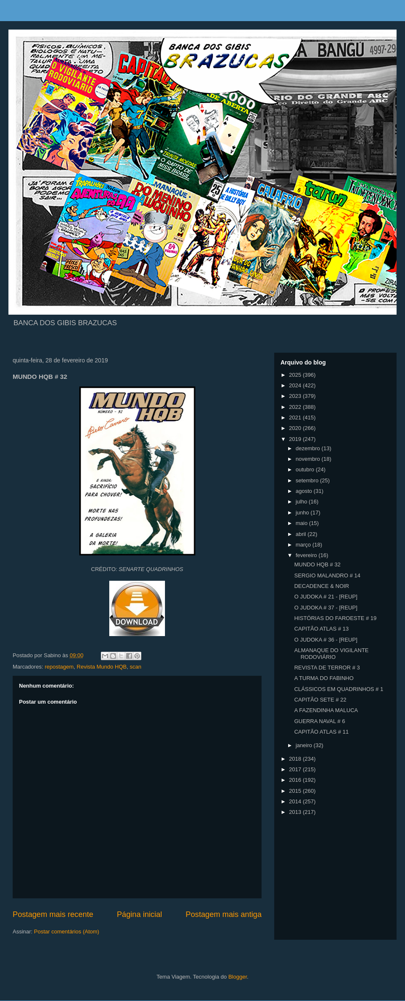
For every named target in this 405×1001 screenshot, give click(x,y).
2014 (296, 801)
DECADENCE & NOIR (321, 586)
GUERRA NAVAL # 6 (319, 721)
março (304, 544)
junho (303, 512)
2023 (296, 396)
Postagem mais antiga (224, 914)
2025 (296, 375)
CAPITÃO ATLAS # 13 (321, 629)
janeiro (305, 745)
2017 (296, 769)
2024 (296, 385)
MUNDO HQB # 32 (317, 564)
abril (302, 534)
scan (135, 667)
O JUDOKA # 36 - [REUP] (325, 640)
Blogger (237, 977)
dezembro (308, 448)
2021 (296, 417)
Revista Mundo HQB (102, 667)
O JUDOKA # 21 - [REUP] (325, 596)
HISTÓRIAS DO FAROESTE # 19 (335, 618)
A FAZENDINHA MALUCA (326, 710)
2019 (296, 439)
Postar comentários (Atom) (67, 931)
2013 (296, 812)
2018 (296, 759)
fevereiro (307, 555)
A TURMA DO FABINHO (324, 678)
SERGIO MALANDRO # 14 (327, 575)
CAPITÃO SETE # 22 (320, 699)
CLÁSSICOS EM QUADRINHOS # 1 (338, 689)
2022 (296, 407)
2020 (296, 428)
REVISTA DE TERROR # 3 (327, 667)
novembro (308, 459)
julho (302, 501)
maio (302, 523)
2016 (296, 780)
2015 (296, 791)
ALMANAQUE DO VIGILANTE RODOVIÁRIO (331, 653)
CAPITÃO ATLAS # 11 (321, 732)
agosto (305, 491)
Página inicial (139, 914)
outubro (306, 469)
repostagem (59, 667)
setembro (308, 480)
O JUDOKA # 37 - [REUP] (325, 607)
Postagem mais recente (53, 914)
